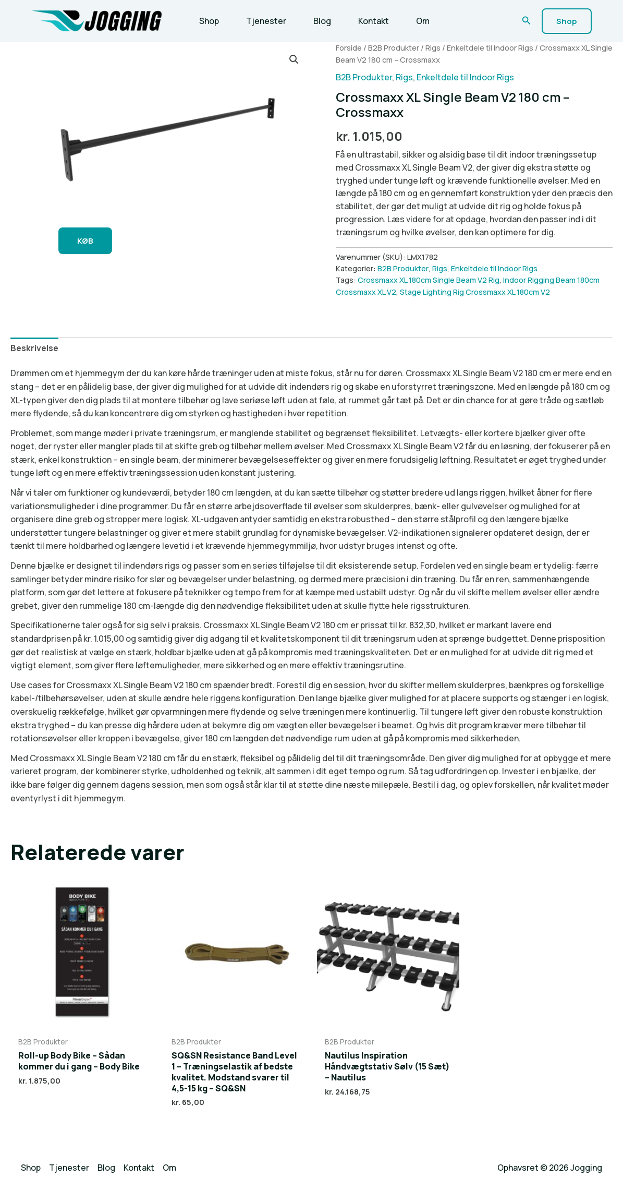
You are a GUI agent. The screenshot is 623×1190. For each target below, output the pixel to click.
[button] (526, 21)
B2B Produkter (393, 47)
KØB (85, 240)
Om (423, 21)
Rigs (433, 47)
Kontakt (373, 21)
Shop (209, 21)
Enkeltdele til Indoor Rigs (490, 47)
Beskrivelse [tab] (34, 348)
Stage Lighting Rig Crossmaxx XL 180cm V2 (475, 292)
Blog (322, 21)
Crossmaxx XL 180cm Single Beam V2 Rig (428, 280)
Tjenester (266, 21)
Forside (349, 47)
